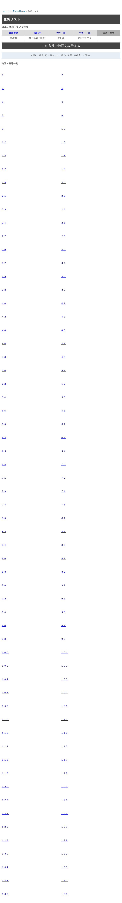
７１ (4, 478)
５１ (63, 370)
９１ (63, 585)
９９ (63, 639)
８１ (63, 518)
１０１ (64, 652)
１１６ (5, 759)
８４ (4, 545)
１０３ (64, 665)
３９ (63, 290)
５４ (4, 397)
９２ (4, 598)
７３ (4, 491)
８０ (4, 518)
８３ (63, 531)
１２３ (64, 800)
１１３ (64, 733)
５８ (63, 410)
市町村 (37, 33)
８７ (63, 558)
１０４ (5, 679)
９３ (63, 598)
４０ (4, 303)
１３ (63, 142)
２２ (63, 196)
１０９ (64, 706)
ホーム (6, 11)
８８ (4, 572)
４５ (63, 330)
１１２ (5, 733)
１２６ (5, 827)
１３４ (5, 867)
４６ (4, 343)
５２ (4, 384)
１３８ (5, 894)
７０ (63, 464)
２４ (63, 209)
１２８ (5, 840)
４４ (4, 330)
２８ (63, 236)
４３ (63, 316)
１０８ (5, 706)
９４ (4, 612)
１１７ (64, 759)
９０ (4, 585)
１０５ (64, 679)
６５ (63, 437)
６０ (4, 424)
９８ (4, 639)
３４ (63, 263)
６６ (4, 451)
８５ (63, 545)
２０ (63, 182)
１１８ (5, 773)
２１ (4, 196)
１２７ (64, 827)
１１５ (64, 746)
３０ (63, 249)
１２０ (5, 786)
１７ (4, 169)
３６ (63, 276)
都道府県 (13, 33)
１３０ (5, 853)
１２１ (64, 786)
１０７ (64, 692)
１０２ (5, 665)
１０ (63, 128)
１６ (63, 155)
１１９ (64, 773)
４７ (63, 343)
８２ (4, 531)
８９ (63, 572)
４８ (4, 357)
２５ (4, 222)
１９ (4, 182)
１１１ (64, 719)
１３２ (64, 853)
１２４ (5, 813)
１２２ (5, 800)
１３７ (64, 880)
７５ (4, 504)
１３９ (64, 894)
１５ (4, 155)
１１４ (5, 746)
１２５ (64, 813)
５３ (63, 384)
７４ (63, 491)
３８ (4, 290)
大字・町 (61, 33)
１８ (63, 169)
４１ (63, 303)
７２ (63, 478)
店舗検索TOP (18, 11)
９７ (63, 625)
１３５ (64, 867)
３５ (4, 276)
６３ (4, 437)
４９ (63, 357)
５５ (63, 397)
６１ (63, 424)
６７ (63, 451)
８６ (4, 558)
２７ (4, 236)
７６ (63, 504)
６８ (4, 464)
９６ (4, 625)
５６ (4, 410)
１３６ (5, 880)
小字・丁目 (85, 33)
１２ (4, 142)
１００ (5, 652)
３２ (4, 263)
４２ (4, 316)
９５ (63, 612)
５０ (4, 370)
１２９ (64, 840)
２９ (4, 249)
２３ (4, 209)
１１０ (5, 719)
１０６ (5, 692)
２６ (63, 222)
